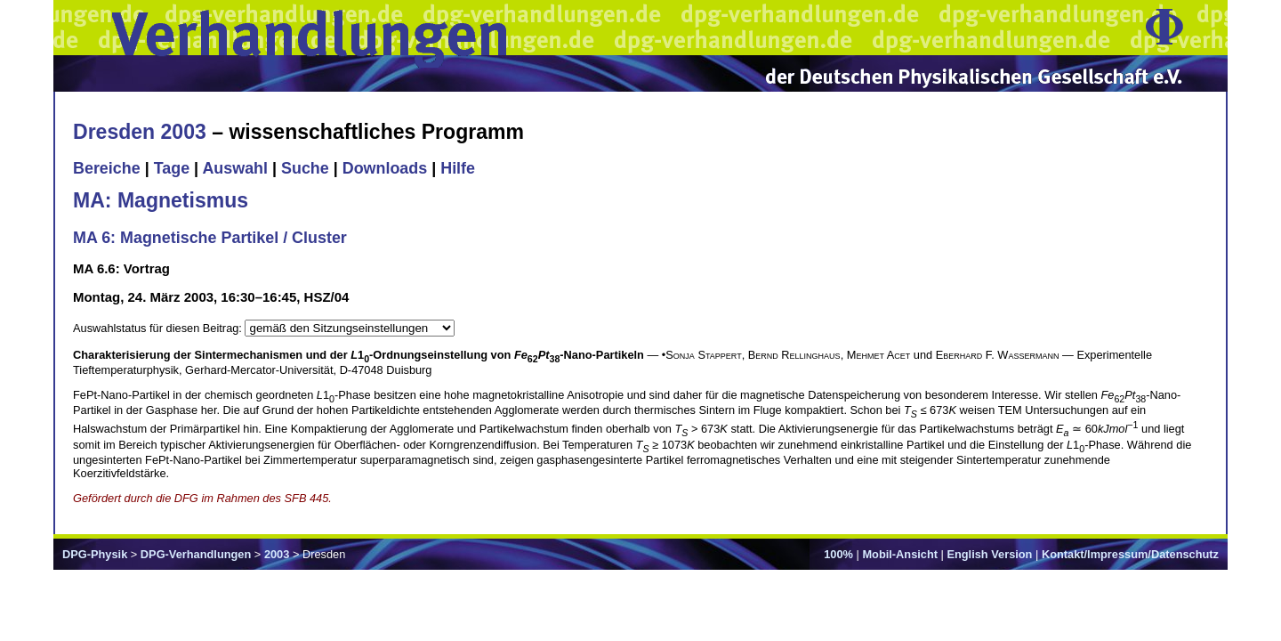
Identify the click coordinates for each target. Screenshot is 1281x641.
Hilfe (457, 168)
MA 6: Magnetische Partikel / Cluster (210, 238)
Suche (305, 168)
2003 (276, 554)
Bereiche (107, 168)
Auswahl (235, 168)
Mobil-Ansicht (900, 554)
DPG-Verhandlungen (196, 554)
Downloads (385, 168)
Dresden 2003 (139, 131)
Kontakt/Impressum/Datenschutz (1130, 554)
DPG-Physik (94, 554)
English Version (989, 554)
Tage (171, 168)
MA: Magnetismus (160, 200)
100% (838, 554)
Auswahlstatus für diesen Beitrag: (159, 328)
